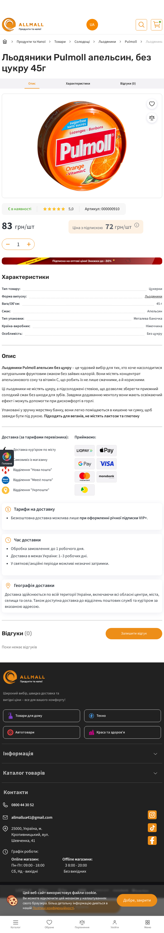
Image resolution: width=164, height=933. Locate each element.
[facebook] (152, 840)
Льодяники (153, 296)
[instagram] (152, 814)
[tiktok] (152, 827)
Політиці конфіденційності (53, 908)
